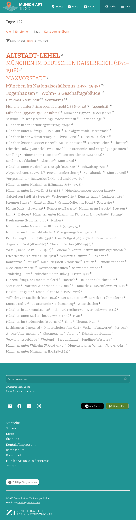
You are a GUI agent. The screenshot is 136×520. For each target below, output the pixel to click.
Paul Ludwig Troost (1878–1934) (29, 238)
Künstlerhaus (89, 196)
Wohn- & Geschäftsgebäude (72, 93)
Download (13, 455)
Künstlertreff (117, 172)
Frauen (90, 262)
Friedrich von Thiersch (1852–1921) (32, 256)
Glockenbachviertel (21, 268)
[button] (110, 6)
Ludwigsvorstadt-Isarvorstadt (88, 130)
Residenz (100, 256)
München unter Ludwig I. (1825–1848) (34, 130)
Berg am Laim (68, 339)
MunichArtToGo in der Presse (27, 461)
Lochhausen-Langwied (24, 327)
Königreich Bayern (62, 208)
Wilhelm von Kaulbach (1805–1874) (32, 297)
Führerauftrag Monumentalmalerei (33, 279)
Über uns (12, 439)
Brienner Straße (18, 202)
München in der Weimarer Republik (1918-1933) (42, 136)
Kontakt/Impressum (21, 444)
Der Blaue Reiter (74, 297)
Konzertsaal (16, 262)
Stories (57, 6)
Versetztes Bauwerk (75, 256)
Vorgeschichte (17, 178)
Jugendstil (102, 106)
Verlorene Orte (64, 196)
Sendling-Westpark (97, 339)
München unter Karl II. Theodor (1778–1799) (38, 315)
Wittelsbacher (88, 303)
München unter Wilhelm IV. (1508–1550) (36, 345)
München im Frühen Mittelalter (30, 232)
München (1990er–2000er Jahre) (31, 142)
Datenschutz (15, 450)
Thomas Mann (87, 321)
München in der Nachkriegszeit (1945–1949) (39, 125)
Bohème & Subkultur (22, 160)
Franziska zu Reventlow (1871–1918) (101, 285)
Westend (48, 339)
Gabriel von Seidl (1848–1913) (28, 196)
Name (30, 40)
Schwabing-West (95, 166)
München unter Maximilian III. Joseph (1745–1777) (43, 226)
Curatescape (33, 502)
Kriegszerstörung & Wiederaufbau (52, 119)
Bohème (62, 250)
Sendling (13, 154)
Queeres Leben (100, 142)
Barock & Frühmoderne (107, 297)
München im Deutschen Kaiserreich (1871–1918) (67, 67)
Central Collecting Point (76, 202)
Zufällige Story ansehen (22, 482)
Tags (37, 31)
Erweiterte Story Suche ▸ (19, 386)
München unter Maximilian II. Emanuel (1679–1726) (44, 184)
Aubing (73, 333)
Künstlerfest (106, 238)
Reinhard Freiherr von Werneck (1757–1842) (85, 309)
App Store (92, 405)
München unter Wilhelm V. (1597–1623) (97, 345)
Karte (89, 6)
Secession (14, 285)
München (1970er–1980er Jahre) (89, 113)
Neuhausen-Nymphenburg (27, 220)
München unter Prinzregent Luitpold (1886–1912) (47, 106)
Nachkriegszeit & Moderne (61, 262)
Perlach (121, 327)
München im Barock (95, 208)
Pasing (117, 214)
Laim (10, 214)
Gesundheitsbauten (54, 268)
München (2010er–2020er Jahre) (90, 190)
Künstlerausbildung (97, 333)
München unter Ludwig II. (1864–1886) (34, 190)
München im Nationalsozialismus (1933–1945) (55, 86)
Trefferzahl (42, 40)
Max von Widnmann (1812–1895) (49, 285)
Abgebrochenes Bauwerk (25, 172)
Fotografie (105, 202)
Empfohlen (22, 31)
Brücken (120, 208)
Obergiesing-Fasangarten (76, 232)
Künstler (48, 160)
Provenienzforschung (64, 172)
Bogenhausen (22, 93)
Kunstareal (67, 160)
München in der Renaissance (28, 309)
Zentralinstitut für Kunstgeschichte (99, 250)
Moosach (69, 279)
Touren (73, 6)
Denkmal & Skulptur (24, 100)
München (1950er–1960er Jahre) (34, 112)
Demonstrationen (112, 262)
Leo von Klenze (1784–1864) (83, 154)
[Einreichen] (125, 379)
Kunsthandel (94, 172)
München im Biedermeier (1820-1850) (34, 321)
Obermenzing (54, 333)
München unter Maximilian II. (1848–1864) (38, 351)
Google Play (117, 405)
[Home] (22, 6)
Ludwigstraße (113, 196)
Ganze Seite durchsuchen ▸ (20, 390)
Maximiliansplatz (20, 291)
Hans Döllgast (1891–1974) (74, 238)
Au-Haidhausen (72, 142)
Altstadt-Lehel (35, 55)
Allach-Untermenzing (23, 333)
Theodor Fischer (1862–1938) (71, 244)
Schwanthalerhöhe (87, 268)
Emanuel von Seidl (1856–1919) (59, 291)
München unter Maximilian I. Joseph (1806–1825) (42, 166)
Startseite (13, 423)
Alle (8, 31)
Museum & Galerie (96, 136)
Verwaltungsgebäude (22, 339)
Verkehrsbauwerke (97, 327)
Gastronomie (42, 303)
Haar (77, 315)
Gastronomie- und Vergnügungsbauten (98, 148)
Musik (33, 262)
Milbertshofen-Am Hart (62, 327)
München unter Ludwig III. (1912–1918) (63, 273)
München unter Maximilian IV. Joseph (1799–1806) (71, 214)
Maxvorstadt (27, 78)
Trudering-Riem (19, 273)
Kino (69, 321)
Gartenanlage (93, 119)
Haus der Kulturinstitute (98, 279)
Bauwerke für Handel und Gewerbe (57, 178)
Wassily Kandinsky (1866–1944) (29, 250)
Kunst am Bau (45, 202)
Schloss (57, 220)
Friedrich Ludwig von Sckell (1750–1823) (35, 148)
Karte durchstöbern (56, 31)
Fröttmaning (65, 303)
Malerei (24, 214)
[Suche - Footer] (68, 379)
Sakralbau (15, 119)
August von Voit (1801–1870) (27, 244)
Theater (121, 142)
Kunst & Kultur (17, 303)
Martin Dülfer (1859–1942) (25, 208)
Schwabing (56, 100)
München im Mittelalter (41, 154)
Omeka (21, 502)
